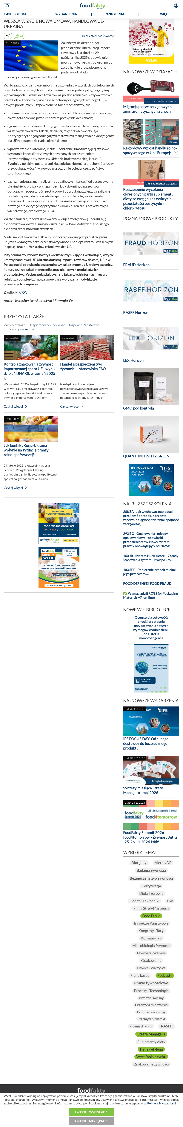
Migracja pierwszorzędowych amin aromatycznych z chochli (148, 109)
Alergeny (139, 862)
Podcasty (164, 975)
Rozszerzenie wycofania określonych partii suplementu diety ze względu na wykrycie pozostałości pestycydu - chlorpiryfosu (148, 198)
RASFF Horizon (135, 312)
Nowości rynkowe (151, 953)
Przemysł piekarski (151, 1019)
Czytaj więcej (13, 406)
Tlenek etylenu (151, 1049)
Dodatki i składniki (144, 901)
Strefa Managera (151, 1034)
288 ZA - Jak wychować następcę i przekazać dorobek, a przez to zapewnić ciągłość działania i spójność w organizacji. (151, 518)
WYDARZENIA (66, 14)
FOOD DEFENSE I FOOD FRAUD (147, 583)
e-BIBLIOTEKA (15, 14)
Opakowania (151, 960)
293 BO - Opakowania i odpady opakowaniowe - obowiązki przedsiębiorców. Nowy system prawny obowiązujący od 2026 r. (146, 540)
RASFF (166, 1026)
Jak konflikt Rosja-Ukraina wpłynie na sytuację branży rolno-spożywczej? (26, 450)
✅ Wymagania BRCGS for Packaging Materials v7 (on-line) (150, 595)
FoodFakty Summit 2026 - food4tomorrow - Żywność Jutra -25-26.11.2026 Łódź (150, 837)
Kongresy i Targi (151, 930)
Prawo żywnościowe (21, 329)
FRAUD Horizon (136, 264)
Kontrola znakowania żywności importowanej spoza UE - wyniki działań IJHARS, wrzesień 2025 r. (30, 371)
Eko (170, 901)
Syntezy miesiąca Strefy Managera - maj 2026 (143, 790)
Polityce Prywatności (161, 1103)
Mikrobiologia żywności (151, 945)
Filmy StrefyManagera (151, 908)
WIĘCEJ (166, 14)
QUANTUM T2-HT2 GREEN (146, 456)
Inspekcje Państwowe (84, 325)
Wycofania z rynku (151, 1056)
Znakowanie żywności (151, 1064)
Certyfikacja (151, 886)
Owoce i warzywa (151, 968)
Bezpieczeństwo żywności (47, 325)
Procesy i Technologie (151, 991)
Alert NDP (163, 862)
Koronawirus (151, 938)
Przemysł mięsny (151, 998)
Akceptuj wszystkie (89, 1112)
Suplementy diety (151, 1042)
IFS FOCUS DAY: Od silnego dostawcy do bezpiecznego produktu (145, 743)
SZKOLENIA (115, 14)
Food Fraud (151, 916)
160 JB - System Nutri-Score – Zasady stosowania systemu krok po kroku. (151, 558)
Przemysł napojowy (151, 1012)
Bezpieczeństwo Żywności (98, 35)
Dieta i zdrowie (151, 893)
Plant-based (140, 975)
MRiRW (21, 292)
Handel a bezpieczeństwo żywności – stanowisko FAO (83, 366)
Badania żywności (151, 870)
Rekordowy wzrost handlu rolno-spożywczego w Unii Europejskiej (150, 150)
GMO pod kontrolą (138, 408)
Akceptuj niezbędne (89, 1121)
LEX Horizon (133, 360)
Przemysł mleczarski (151, 1005)
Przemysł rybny (141, 1026)
